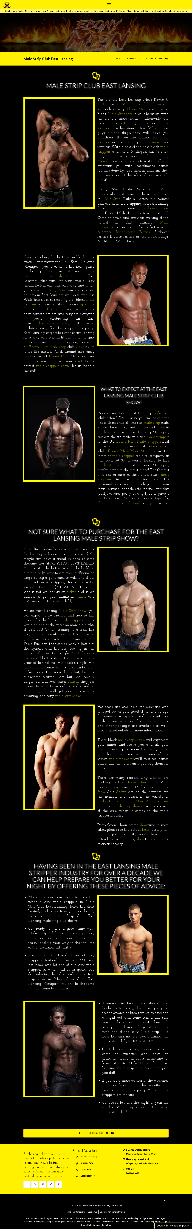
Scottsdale (27, 1221)
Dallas (98, 1218)
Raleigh (124, 1221)
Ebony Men (131, 58)
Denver (55, 1218)
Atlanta (70, 1218)
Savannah (134, 1221)
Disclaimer (92, 1212)
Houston (90, 1218)
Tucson (88, 1221)
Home (117, 58)
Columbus (106, 1225)
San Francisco (146, 1221)
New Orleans (107, 1221)
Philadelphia (135, 1218)
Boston (105, 1218)
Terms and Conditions (75, 1212)
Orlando (96, 1221)
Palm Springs (94, 1225)
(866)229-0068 (132, 1173)
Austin (63, 1218)
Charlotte (114, 1218)
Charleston (80, 1218)
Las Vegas (160, 1218)
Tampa (157, 1221)
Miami (117, 1221)
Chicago (47, 1218)
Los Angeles (59, 1221)
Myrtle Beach (148, 1218)
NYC (28, 1218)
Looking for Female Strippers (173, 1225)
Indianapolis (39, 1221)
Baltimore (124, 1218)
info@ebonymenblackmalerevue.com (143, 1163)
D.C (163, 1221)
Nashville (71, 1221)
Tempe (49, 1221)
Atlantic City (36, 1218)
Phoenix (80, 1221)
